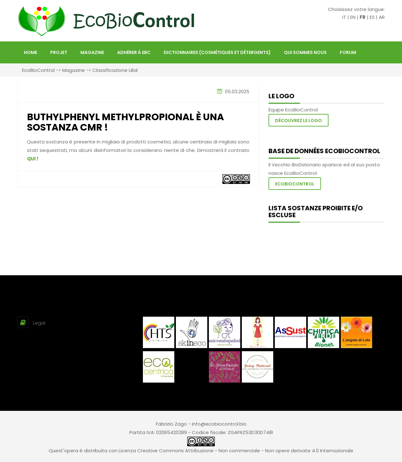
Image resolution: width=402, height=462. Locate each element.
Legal (39, 323)
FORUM (348, 52)
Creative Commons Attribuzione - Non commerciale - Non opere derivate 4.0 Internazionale (245, 450)
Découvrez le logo (298, 120)
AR (382, 17)
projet (58, 52)
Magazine (92, 52)
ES (372, 17)
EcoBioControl (38, 70)
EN (353, 17)
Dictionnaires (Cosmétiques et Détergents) (217, 52)
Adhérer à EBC (133, 52)
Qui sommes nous (305, 52)
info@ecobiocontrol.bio (219, 424)
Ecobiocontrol (294, 184)
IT (344, 17)
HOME (30, 52)
